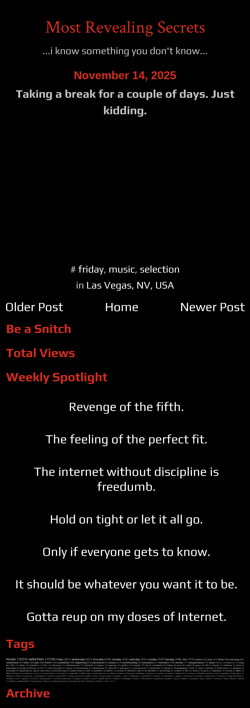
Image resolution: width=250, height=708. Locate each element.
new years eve (139, 668)
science (198, 659)
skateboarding (129, 662)
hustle (120, 673)
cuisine (68, 668)
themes (32, 668)
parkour (150, 673)
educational (98, 662)
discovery (56, 665)
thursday (98, 659)
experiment (210, 676)
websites (225, 673)
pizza (176, 678)
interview (130, 673)
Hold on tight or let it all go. (126, 519)
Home (122, 306)
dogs (178, 676)
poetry (160, 673)
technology (36, 681)
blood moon (223, 668)
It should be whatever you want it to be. (126, 584)
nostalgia (126, 678)
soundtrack (157, 665)
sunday (152, 659)
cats (125, 676)
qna (201, 678)
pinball (168, 678)
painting (158, 678)
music (122, 269)
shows (233, 678)
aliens (17, 673)
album (101, 665)
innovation (148, 662)
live (45, 665)
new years (124, 668)
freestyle (9, 678)
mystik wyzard (105, 678)
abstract (9, 676)
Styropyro (236, 673)
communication (48, 673)
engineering (80, 662)
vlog (200, 668)
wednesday (78, 659)
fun (17, 678)
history (170, 665)
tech (210, 659)
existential (73, 673)
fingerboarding (234, 676)
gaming (112, 665)
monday (116, 659)
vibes (8, 673)
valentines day (134, 670)
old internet (146, 678)
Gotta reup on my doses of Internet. (126, 616)
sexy (225, 678)
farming (221, 676)
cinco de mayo (55, 668)
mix (184, 659)
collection (146, 676)
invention (34, 665)
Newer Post (212, 306)
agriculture (40, 676)
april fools (61, 676)
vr (112, 681)
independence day (27, 670)
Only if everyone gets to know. (126, 551)
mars (94, 678)
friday (91, 269)
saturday (134, 659)
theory (47, 681)
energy (199, 676)
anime (50, 676)
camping (236, 668)
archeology (165, 670)
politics (125, 665)
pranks (169, 673)
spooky (167, 668)
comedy (179, 662)
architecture (28, 673)
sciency (218, 678)
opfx (36, 662)
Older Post (34, 306)
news (179, 665)
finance (196, 670)
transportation (195, 662)
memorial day (59, 670)
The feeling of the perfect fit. (126, 439)
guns (205, 670)
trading (90, 681)
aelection (28, 676)
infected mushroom (62, 678)
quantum (98, 670)
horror (34, 678)
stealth (11, 681)
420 (207, 665)
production (155, 668)
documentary (82, 668)
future (221, 659)
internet (112, 668)
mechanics (164, 662)
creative (177, 670)
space (198, 665)
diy (146, 665)
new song (234, 659)
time (192, 668)
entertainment (73, 665)
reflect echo (181, 673)
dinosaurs (62, 673)
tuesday (169, 659)
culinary (157, 676)
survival (119, 670)
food (238, 665)
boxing (117, 676)
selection (160, 269)
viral (216, 673)
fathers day (85, 673)
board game (106, 676)
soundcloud (12, 662)
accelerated (150, 670)
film (187, 670)
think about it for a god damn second (68, 681)
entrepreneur (98, 668)
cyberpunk (167, 676)
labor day (44, 670)
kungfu (77, 678)
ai (221, 662)
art (37, 673)
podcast (193, 678)
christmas (227, 665)
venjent (136, 665)
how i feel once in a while (104, 673)
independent (45, 678)
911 (42, 668)
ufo (106, 681)
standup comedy (205, 673)
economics (188, 676)
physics (113, 662)
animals (209, 668)
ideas (21, 665)
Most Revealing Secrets (125, 27)
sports (241, 678)
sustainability (23, 681)
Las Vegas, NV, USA (130, 285)
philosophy (11, 668)
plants (184, 678)
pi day (23, 668)
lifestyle (141, 673)
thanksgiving (180, 668)
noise (87, 670)
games (25, 678)
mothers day (76, 670)
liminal (86, 678)
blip (95, 676)
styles (238, 670)
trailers (99, 681)
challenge (134, 676)
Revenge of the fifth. (126, 406)
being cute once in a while (80, 676)
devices (230, 662)
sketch (110, 670)
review (191, 673)
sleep (211, 662)
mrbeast (89, 665)
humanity (10, 670)
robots (188, 665)
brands (216, 665)
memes (48, 662)
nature (116, 678)
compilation (63, 662)
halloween (217, 670)
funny (26, 662)
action (18, 676)
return (209, 678)
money (229, 670)
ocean (135, 678)
